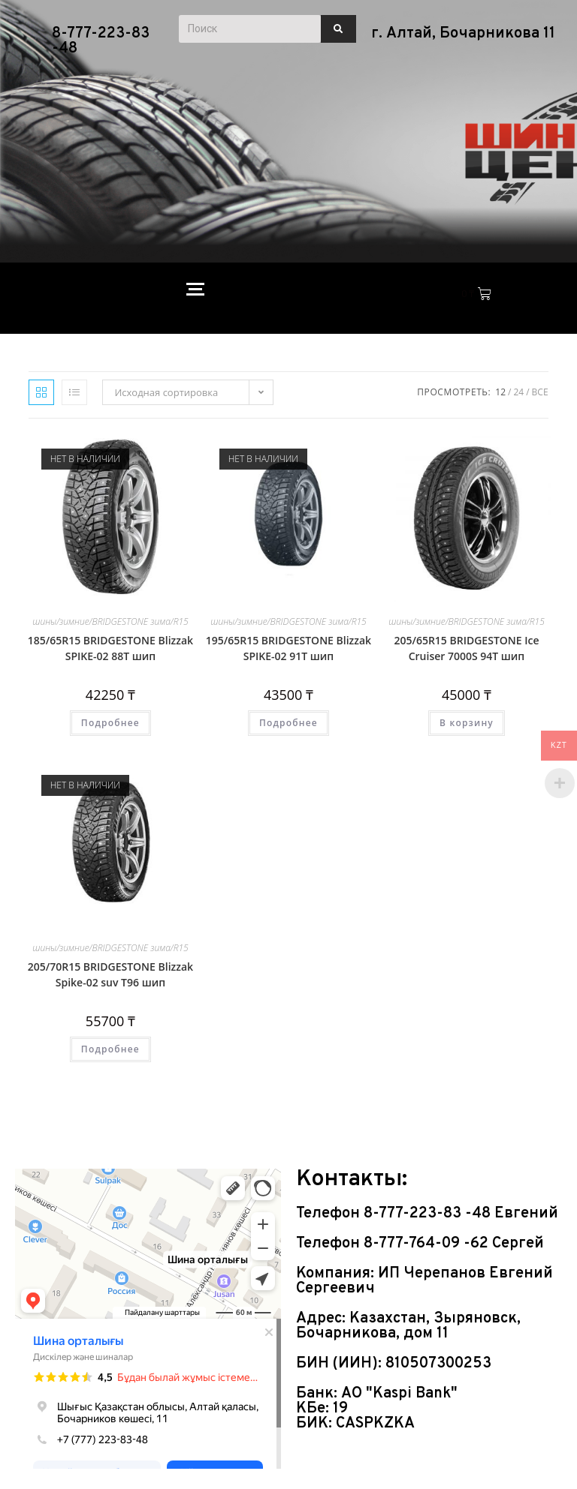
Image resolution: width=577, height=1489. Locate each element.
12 (500, 392)
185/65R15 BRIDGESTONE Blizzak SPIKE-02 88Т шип (110, 648)
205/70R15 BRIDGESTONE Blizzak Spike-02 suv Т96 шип (110, 974)
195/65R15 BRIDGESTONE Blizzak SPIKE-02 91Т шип (288, 648)
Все (540, 392)
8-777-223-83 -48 (101, 41)
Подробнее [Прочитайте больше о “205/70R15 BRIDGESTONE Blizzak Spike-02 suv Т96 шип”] (110, 1049)
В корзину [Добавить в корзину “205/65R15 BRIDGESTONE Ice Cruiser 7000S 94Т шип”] (467, 722)
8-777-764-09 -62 (428, 1243)
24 (518, 392)
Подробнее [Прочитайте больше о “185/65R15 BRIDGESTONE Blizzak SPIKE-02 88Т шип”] (110, 722)
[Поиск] (250, 29)
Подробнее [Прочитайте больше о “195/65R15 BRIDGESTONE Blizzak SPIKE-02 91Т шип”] (288, 722)
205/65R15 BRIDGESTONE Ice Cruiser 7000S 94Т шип (466, 648)
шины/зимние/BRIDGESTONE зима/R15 (110, 621)
